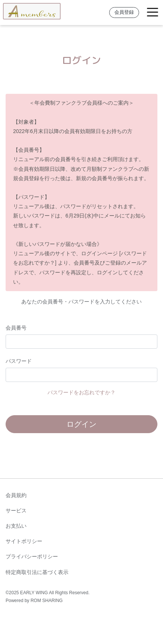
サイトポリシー (24, 541)
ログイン (81, 424)
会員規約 (16, 495)
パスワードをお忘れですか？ (81, 392)
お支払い (16, 526)
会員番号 (16, 328)
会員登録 (124, 12)
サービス (16, 510)
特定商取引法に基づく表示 (37, 572)
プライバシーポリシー (32, 556)
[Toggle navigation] (152, 12)
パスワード (19, 361)
